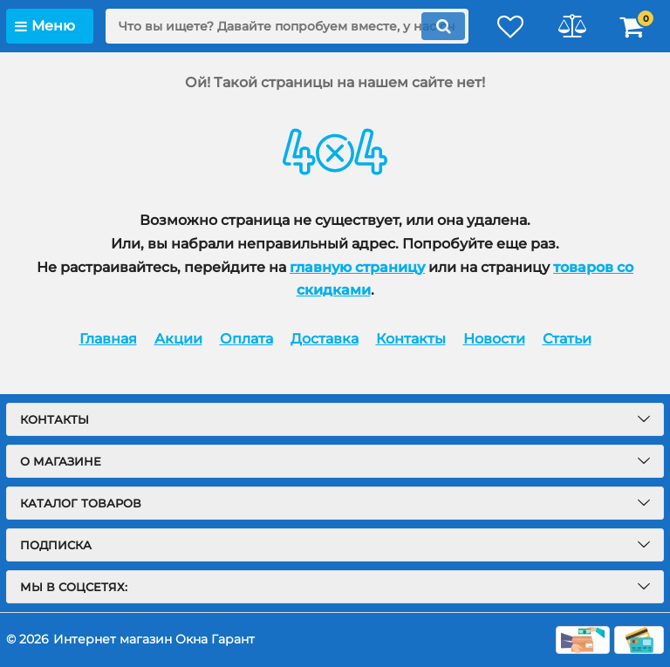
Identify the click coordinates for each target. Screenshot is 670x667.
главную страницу (357, 267)
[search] (287, 26)
